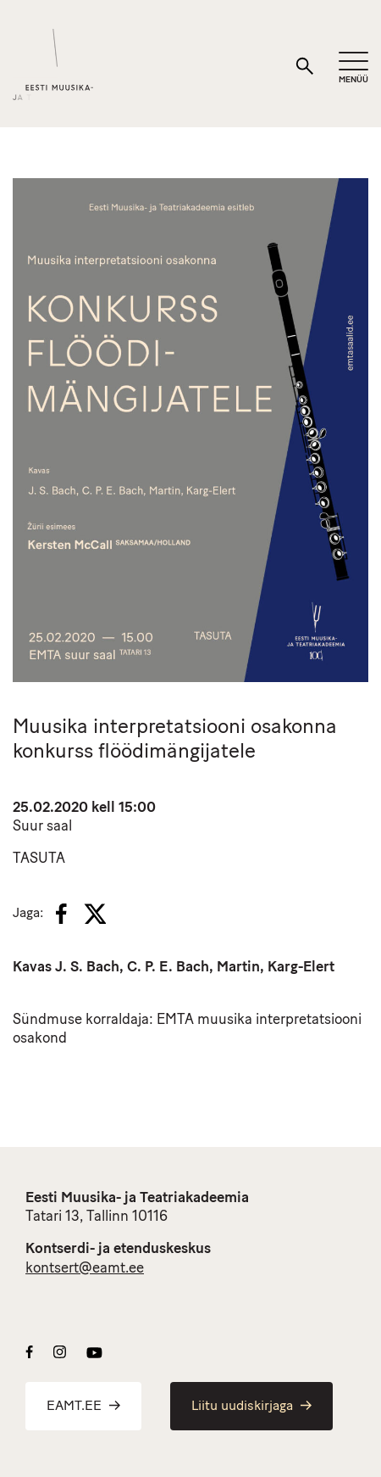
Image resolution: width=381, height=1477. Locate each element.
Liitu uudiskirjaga (251, 1406)
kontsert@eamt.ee (84, 1269)
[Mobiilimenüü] (353, 68)
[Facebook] (61, 914)
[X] (95, 914)
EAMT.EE (83, 1406)
